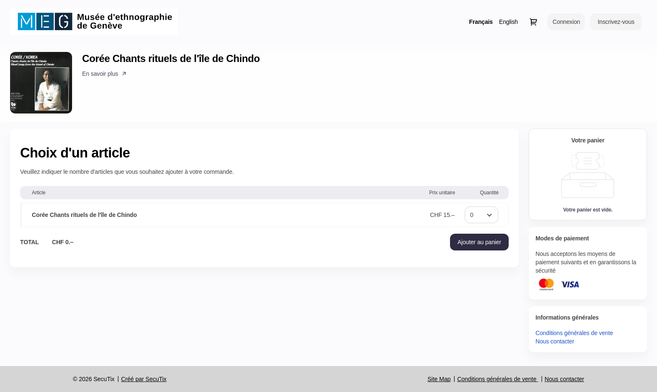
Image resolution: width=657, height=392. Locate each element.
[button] (104, 74)
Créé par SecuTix (143, 379)
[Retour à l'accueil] (94, 22)
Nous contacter (554, 341)
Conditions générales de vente (574, 333)
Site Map (438, 379)
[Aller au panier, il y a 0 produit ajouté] (533, 22)
